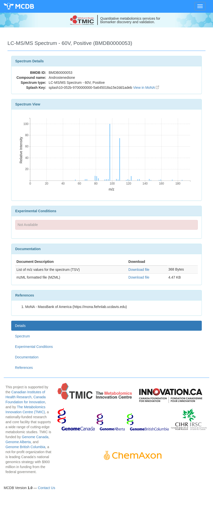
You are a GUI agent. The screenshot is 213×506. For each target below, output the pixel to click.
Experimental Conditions (34, 347)
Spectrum (22, 336)
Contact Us (46, 488)
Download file (138, 270)
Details (20, 326)
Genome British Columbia (25, 447)
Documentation (26, 357)
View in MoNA (146, 88)
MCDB (24, 6)
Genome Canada (35, 437)
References (24, 368)
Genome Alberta (18, 442)
